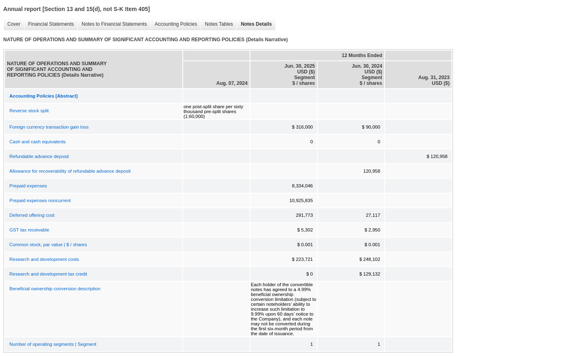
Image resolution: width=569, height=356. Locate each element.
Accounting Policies (174, 24)
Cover (11, 24)
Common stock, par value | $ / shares (48, 244)
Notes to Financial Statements (112, 24)
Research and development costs (44, 259)
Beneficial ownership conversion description (54, 288)
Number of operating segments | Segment (52, 344)
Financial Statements (49, 24)
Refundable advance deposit (39, 156)
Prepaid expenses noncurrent (40, 200)
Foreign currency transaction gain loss (49, 127)
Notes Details (254, 24)
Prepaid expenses (28, 185)
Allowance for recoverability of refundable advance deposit (70, 171)
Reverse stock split (29, 110)
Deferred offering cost (31, 215)
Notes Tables (217, 24)
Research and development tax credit (48, 273)
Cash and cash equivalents (37, 141)
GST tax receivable (29, 229)
